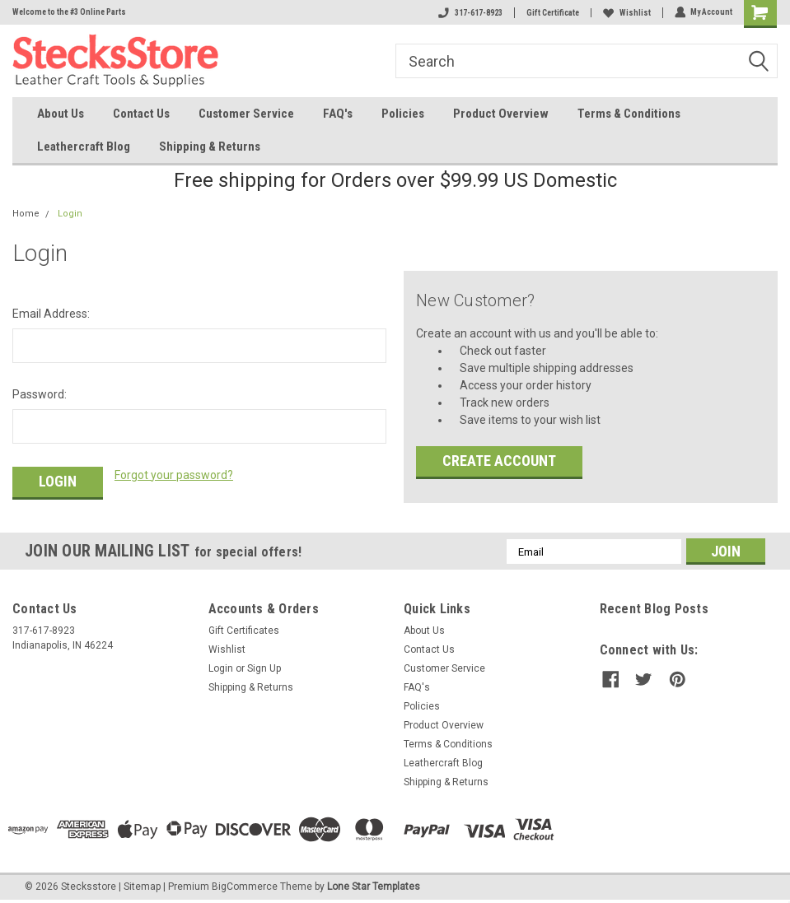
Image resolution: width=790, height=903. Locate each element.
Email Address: (51, 313)
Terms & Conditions (628, 113)
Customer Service (246, 113)
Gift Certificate (552, 12)
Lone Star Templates (373, 886)
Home (26, 213)
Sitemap (142, 886)
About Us (60, 113)
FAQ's (338, 113)
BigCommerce (245, 886)
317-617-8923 (469, 12)
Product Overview (501, 113)
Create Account (499, 460)
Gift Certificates (243, 630)
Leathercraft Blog (83, 146)
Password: (39, 394)
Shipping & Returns (209, 146)
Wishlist (626, 12)
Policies (402, 113)
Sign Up (264, 668)
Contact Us (141, 113)
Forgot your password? (174, 475)
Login (70, 213)
